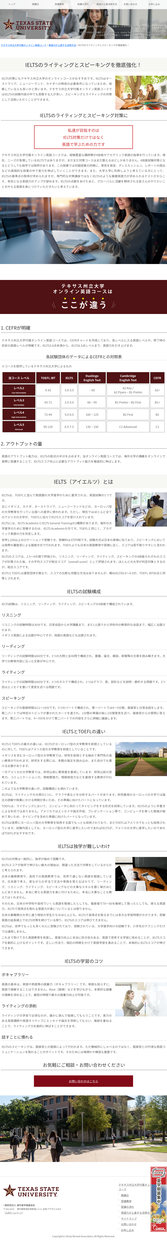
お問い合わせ (130, 4)
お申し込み (154, 4)
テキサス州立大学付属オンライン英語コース (23, 45)
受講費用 (59, 4)
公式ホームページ (13, 1213)
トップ (11, 4)
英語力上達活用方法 (106, 4)
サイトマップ (129, 1219)
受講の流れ (83, 4)
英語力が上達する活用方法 (62, 45)
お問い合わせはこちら (83, 1081)
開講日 (35, 4)
